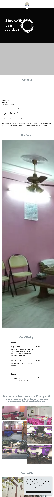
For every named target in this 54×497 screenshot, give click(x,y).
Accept (38, 491)
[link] (27, 4)
